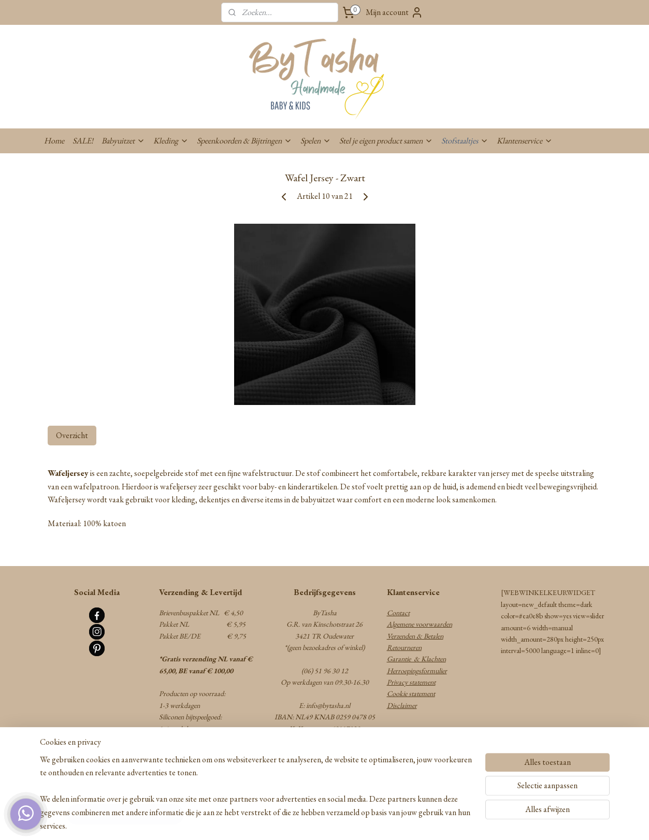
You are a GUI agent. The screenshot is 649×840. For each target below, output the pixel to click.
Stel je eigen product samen (386, 140)
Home (54, 140)
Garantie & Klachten (416, 658)
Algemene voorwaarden (419, 624)
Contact (398, 612)
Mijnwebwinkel (403, 820)
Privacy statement (411, 682)
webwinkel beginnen (332, 820)
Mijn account (394, 12)
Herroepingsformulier (417, 670)
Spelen (315, 140)
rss (303, 820)
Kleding (171, 140)
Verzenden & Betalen (415, 636)
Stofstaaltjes (464, 140)
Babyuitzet (123, 140)
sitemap (288, 820)
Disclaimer (402, 705)
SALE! (83, 140)
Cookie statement (411, 693)
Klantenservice (525, 140)
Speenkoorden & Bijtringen (244, 140)
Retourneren (404, 647)
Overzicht (72, 435)
